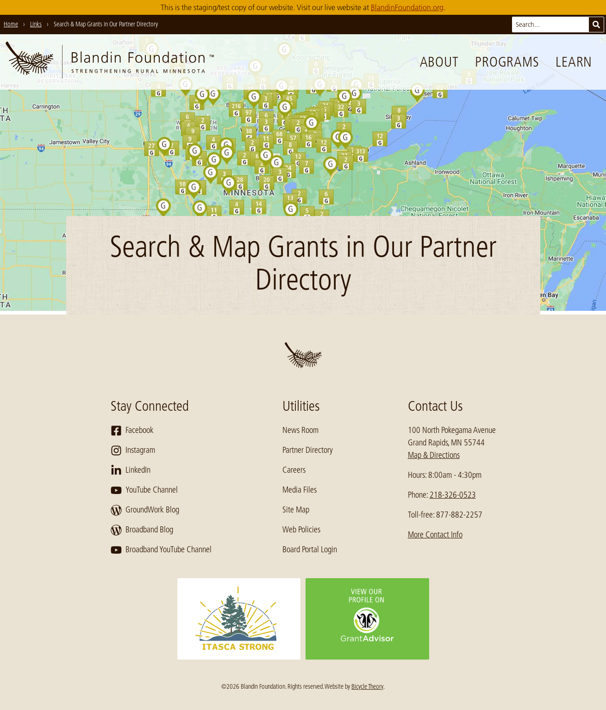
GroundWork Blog (145, 510)
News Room (300, 430)
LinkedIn (130, 470)
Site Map (295, 510)
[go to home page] (110, 62)
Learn (574, 62)
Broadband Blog (142, 530)
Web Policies (301, 530)
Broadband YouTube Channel (161, 550)
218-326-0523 (453, 495)
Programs (507, 62)
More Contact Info (435, 535)
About (439, 62)
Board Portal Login (309, 549)
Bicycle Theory (367, 686)
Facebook (132, 430)
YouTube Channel (144, 490)
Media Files (299, 490)
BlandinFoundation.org (407, 7)
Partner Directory (307, 450)
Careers (294, 470)
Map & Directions (434, 455)
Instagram (133, 450)
